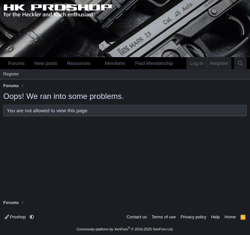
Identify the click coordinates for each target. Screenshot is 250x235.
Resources (78, 63)
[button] (95, 63)
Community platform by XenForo (125, 229)
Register (11, 73)
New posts (46, 63)
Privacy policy (193, 216)
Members (115, 63)
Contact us (137, 216)
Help (215, 216)
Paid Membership (154, 63)
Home (230, 216)
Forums (16, 63)
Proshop (16, 216)
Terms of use (164, 216)
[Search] (240, 63)
